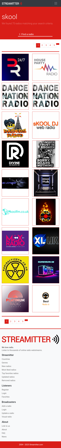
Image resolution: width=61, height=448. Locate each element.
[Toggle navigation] (55, 3)
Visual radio (7, 417)
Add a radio (6, 406)
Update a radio (8, 413)
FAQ (3, 433)
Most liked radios (9, 370)
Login (4, 393)
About (4, 429)
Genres (5, 363)
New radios (6, 366)
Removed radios (8, 380)
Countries (6, 359)
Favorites (5, 397)
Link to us (6, 426)
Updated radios (8, 377)
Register (5, 390)
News (4, 437)
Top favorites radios (10, 373)
